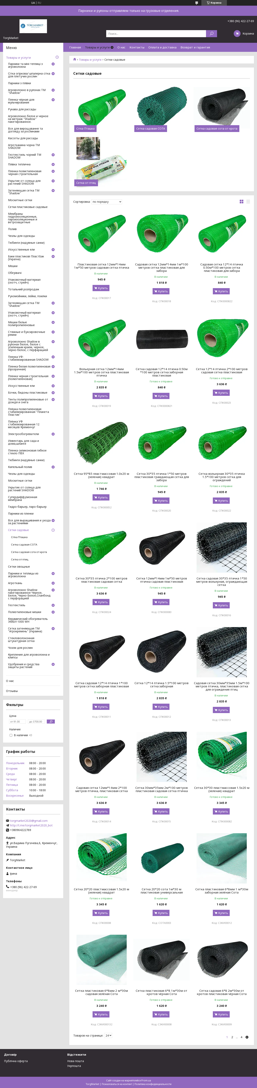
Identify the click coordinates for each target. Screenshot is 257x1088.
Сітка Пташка (85, 128)
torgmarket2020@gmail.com (29, 821)
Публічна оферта (16, 1061)
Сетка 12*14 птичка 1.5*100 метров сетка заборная (162, 684)
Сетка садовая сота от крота (217, 128)
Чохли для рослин (20, 648)
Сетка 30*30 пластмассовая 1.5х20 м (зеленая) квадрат (221, 789)
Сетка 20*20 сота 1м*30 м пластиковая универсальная (162, 890)
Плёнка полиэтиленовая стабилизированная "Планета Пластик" (28, 412)
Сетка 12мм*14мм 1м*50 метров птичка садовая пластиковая (161, 580)
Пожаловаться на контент (117, 1084)
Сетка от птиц (86, 182)
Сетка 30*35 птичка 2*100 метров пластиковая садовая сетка (101, 580)
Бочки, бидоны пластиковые (27, 392)
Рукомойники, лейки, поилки (27, 296)
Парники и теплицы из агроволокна (23, 575)
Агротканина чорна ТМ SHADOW (24, 147)
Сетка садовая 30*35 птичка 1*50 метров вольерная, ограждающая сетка (221, 581)
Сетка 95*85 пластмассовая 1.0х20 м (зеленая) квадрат (101, 475)
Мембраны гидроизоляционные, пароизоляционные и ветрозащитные (22, 218)
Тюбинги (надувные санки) (26, 243)
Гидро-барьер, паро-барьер (27, 507)
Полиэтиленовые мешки (24, 612)
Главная (75, 47)
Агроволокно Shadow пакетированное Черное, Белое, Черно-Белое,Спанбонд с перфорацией (29, 594)
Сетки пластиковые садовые (28, 207)
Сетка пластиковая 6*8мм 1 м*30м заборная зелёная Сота (221, 890)
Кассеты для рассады (23, 138)
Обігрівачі (14, 273)
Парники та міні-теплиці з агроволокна (25, 65)
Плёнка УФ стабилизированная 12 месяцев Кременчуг (23, 424)
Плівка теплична (19, 164)
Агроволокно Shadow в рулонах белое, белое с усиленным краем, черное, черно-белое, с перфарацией (28, 346)
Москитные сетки (20, 200)
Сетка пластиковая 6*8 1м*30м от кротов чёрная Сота (161, 992)
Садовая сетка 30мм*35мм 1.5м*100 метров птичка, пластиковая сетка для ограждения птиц (221, 686)
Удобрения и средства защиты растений (23, 666)
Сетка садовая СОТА (150, 128)
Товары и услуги (97, 47)
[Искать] (211, 33)
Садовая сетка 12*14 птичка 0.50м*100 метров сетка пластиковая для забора (221, 267)
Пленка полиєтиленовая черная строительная (24, 173)
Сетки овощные (19, 566)
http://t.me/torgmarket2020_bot (31, 825)
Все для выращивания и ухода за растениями (29, 522)
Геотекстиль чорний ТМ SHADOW (24, 156)
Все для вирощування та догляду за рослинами (25, 130)
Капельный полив (20, 467)
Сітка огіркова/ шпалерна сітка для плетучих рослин (29, 75)
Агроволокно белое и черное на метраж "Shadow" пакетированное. (28, 119)
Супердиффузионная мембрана (22, 499)
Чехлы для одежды (21, 236)
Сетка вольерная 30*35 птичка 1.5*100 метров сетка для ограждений (222, 477)
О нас (121, 47)
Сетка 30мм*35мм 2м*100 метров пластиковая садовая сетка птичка (161, 789)
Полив (12, 229)
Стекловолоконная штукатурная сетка (21, 640)
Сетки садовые (18, 530)
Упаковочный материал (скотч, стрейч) (24, 281)
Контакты (137, 47)
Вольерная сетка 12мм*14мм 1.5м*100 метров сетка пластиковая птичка (101, 372)
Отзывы (12, 691)
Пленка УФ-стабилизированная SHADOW (28, 358)
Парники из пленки (21, 513)
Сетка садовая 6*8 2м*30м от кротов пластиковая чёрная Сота (222, 992)
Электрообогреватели (23, 434)
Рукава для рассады (22, 109)
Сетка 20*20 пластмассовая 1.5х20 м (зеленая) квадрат (101, 890)
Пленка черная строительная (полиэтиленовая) (28, 378)
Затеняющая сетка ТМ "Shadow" (23, 192)
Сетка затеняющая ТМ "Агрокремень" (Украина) (25, 630)
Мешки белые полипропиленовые (21, 324)
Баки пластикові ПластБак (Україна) (26, 258)
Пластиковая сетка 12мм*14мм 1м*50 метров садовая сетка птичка (101, 266)
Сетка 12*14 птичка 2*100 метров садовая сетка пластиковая (222, 370)
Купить (103, 288)
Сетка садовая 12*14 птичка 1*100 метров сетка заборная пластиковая (101, 684)
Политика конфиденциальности (153, 1084)
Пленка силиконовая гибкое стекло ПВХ (27, 452)
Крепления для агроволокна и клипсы (29, 656)
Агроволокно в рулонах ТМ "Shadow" (27, 92)
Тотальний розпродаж (23, 289)
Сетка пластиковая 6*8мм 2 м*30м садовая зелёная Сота (101, 992)
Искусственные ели (21, 249)
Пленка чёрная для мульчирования (21, 101)
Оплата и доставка (162, 47)
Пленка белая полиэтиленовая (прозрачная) (29, 368)
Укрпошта (74, 1066)
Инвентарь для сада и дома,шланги (23, 442)
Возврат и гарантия (195, 47)
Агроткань (15, 583)
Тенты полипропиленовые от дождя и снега (28, 401)
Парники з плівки (19, 83)
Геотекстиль (16, 605)
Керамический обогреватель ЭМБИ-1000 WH (28, 620)
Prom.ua (146, 1080)
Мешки (12, 266)
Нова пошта (75, 1061)
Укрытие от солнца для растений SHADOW (24, 182)
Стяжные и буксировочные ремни (26, 334)
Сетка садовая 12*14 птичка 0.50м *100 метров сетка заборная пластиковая (162, 372)
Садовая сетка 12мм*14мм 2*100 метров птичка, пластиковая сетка (101, 789)
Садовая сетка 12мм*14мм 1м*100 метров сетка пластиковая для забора (161, 267)
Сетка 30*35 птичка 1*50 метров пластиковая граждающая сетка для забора (161, 477)
